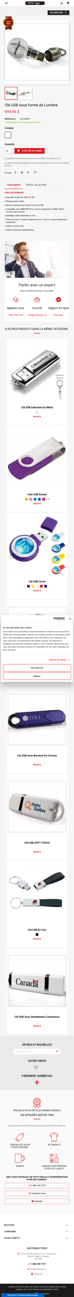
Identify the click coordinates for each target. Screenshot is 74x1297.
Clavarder (37, 1201)
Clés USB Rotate (37, 494)
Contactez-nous (37, 1193)
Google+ (28, 172)
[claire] (8, 135)
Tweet (21, 172)
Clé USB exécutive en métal (37, 407)
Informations (37, 1248)
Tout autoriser (37, 668)
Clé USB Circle (37, 581)
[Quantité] (8, 151)
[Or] (26, 499)
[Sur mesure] (37, 760)
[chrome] (37, 412)
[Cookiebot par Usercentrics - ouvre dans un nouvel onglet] (53, 618)
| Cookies (55, 1289)
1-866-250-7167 (37, 1185)
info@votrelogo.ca (38, 1269)
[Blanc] (37, 586)
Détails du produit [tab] (36, 184)
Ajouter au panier (29, 151)
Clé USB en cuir (37, 929)
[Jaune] (32, 586)
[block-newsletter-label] (34, 1051)
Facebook (36, 1067)
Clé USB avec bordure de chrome (37, 755)
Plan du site (28, 1289)
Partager (15, 172)
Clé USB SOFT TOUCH (37, 842)
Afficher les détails (57, 660)
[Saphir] (39, 499)
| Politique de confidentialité (42, 1289)
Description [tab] (14, 184)
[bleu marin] (45, 586)
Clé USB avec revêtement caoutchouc (37, 1016)
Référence (10, 119)
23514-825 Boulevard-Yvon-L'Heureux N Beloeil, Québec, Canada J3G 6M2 (38, 1256)
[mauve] (28, 586)
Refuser (37, 676)
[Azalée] (30, 499)
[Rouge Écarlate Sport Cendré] (43, 499)
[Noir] (37, 934)
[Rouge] (41, 586)
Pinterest (35, 172)
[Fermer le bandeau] (70, 619)
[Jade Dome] (35, 499)
